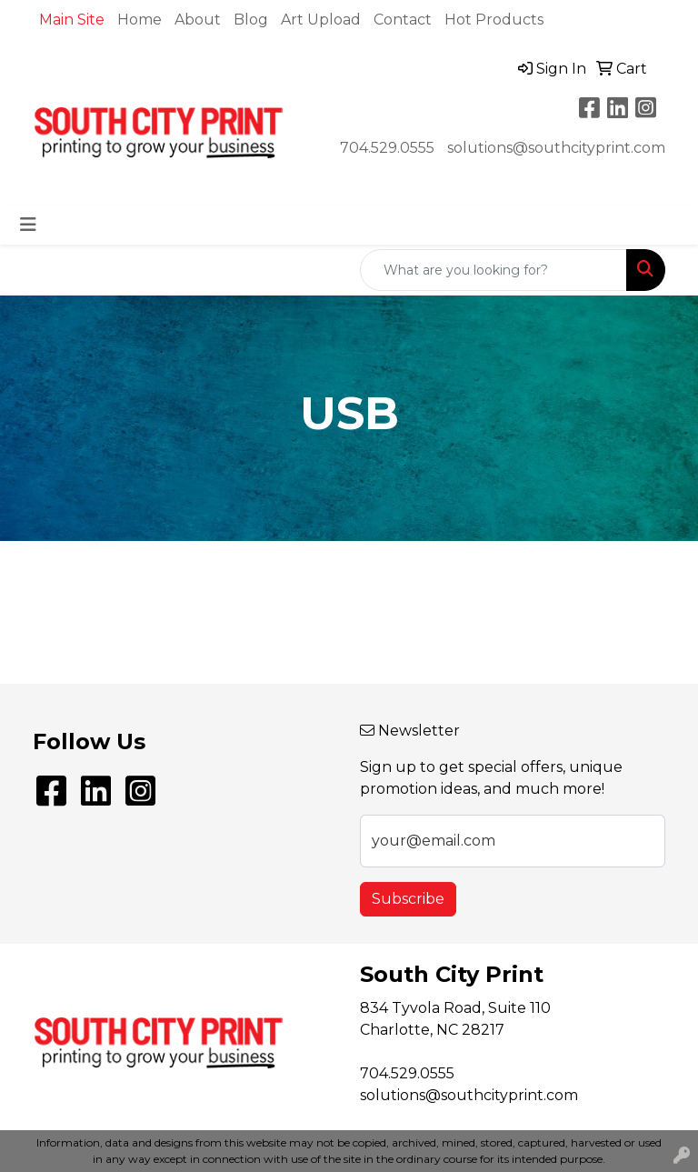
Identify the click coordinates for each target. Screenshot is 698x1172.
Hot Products (493, 19)
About (197, 19)
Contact (403, 19)
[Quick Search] (493, 270)
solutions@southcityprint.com (556, 147)
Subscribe (408, 898)
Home (139, 19)
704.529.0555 (387, 147)
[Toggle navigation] (28, 224)
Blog (251, 19)
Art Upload (321, 19)
